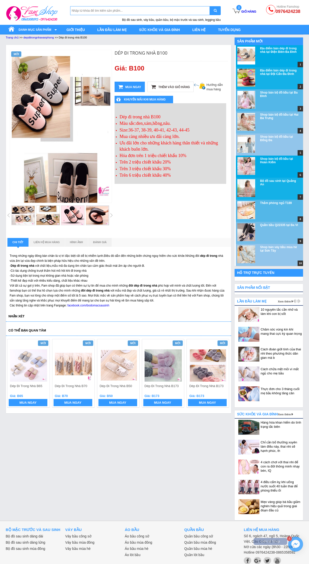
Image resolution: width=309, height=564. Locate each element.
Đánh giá (100, 242)
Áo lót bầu (132, 555)
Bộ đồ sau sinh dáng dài (24, 536)
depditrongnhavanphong (38, 37)
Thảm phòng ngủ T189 (276, 203)
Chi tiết (18, 244)
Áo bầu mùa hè (136, 549)
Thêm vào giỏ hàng (170, 86)
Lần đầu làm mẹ (112, 30)
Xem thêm (284, 301)
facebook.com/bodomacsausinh (88, 305)
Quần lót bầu (194, 555)
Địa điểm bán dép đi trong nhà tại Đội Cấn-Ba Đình (278, 72)
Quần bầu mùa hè (198, 549)
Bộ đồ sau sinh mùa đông (25, 549)
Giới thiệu (75, 30)
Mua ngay (129, 86)
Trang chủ (12, 37)
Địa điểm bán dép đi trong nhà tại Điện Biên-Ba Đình (278, 50)
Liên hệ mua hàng (47, 242)
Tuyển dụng (229, 30)
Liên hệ (199, 30)
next (223, 373)
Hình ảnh (76, 242)
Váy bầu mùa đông (79, 542)
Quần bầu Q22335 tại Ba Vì (279, 225)
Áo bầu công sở (137, 536)
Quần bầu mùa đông (200, 542)
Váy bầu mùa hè (78, 549)
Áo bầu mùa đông (138, 542)
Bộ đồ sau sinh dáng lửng (25, 542)
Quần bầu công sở (198, 536)
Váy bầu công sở (78, 536)
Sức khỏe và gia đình (159, 30)
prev (14, 373)
